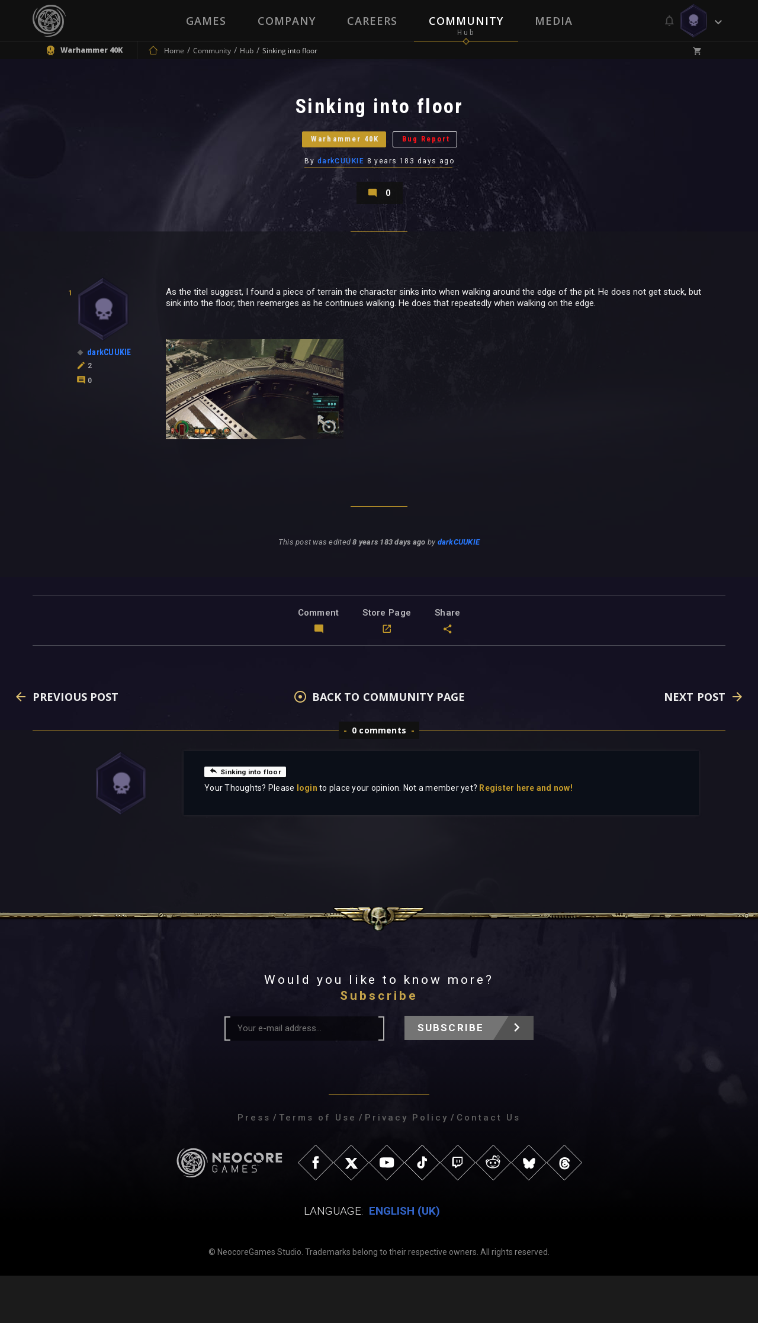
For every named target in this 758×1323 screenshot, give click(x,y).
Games (205, 21)
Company (286, 21)
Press (254, 1165)
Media (555, 21)
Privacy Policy (406, 1165)
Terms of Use (317, 1165)
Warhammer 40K (330, 156)
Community (466, 21)
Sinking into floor (251, 818)
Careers (372, 21)
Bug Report (447, 156)
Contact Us (489, 1165)
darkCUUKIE (341, 186)
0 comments (379, 777)
